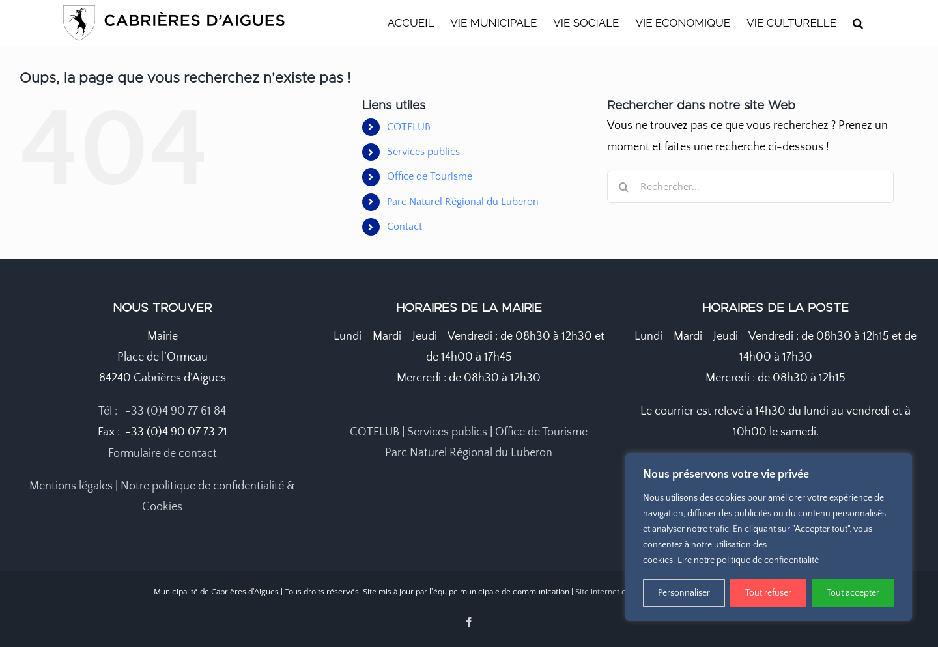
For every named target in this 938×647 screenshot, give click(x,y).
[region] (768, 537)
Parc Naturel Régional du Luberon (463, 202)
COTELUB (409, 127)
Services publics (423, 152)
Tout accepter (853, 593)
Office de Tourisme (429, 176)
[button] (858, 23)
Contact (404, 226)
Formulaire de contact (162, 453)
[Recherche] (623, 187)
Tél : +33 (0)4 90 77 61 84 (162, 411)
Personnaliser (684, 593)
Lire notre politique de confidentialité (748, 560)
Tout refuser (768, 593)
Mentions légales (71, 486)
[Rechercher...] (750, 187)
